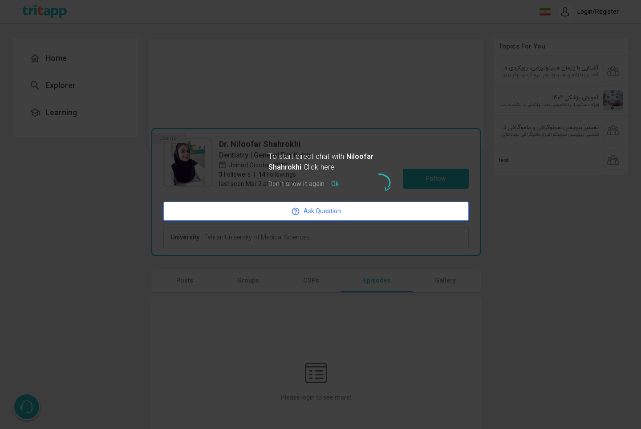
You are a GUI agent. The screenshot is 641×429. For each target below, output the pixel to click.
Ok (335, 184)
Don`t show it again (296, 184)
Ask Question (316, 211)
